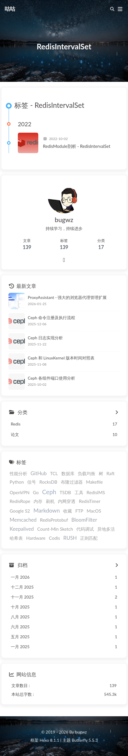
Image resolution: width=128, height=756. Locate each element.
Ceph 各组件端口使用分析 (51, 378)
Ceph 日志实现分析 (45, 337)
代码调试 (85, 529)
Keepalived (22, 529)
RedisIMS (96, 492)
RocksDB (48, 482)
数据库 (68, 473)
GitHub (39, 473)
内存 (38, 501)
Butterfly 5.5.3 (85, 740)
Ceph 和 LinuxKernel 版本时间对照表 (61, 357)
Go (36, 492)
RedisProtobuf (54, 520)
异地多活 (106, 529)
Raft (110, 473)
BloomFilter (84, 520)
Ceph (49, 491)
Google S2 (20, 510)
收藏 (67, 510)
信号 (31, 482)
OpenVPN (20, 492)
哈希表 (16, 538)
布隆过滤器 (72, 482)
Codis (54, 538)
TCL (54, 473)
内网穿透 (66, 501)
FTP (79, 510)
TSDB (65, 492)
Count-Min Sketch (55, 529)
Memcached (23, 520)
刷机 (50, 501)
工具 (79, 492)
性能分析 (18, 473)
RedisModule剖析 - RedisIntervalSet (76, 146)
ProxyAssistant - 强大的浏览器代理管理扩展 (67, 297)
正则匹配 (89, 538)
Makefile (94, 482)
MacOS (94, 510)
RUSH (70, 538)
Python (17, 482)
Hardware (36, 538)
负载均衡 (86, 473)
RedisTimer (90, 501)
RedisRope (20, 501)
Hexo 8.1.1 (49, 740)
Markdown (46, 510)
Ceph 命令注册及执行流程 (51, 317)
